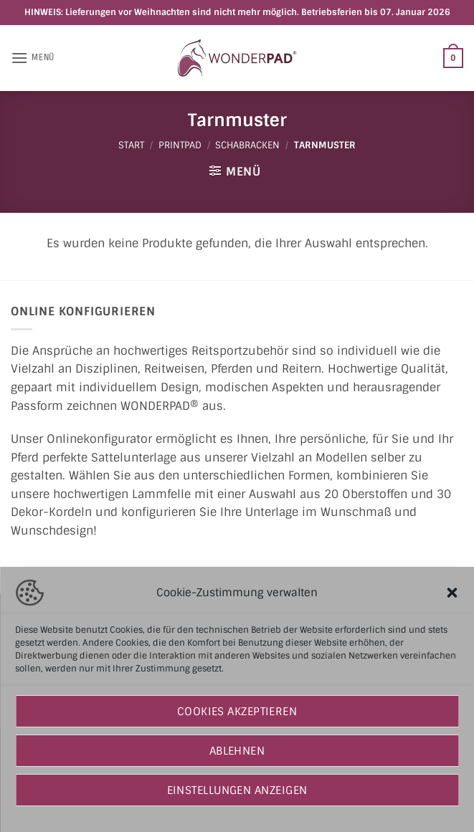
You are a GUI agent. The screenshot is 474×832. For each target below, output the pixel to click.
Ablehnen (237, 751)
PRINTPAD (180, 145)
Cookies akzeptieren (237, 711)
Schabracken (247, 145)
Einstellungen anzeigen (237, 790)
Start (131, 145)
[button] (452, 592)
